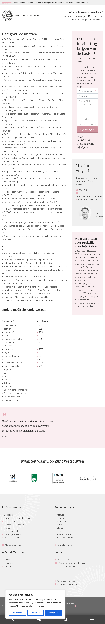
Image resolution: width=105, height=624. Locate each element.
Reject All (36, 613)
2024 (41, 328)
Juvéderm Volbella (65, 537)
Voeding (7, 379)
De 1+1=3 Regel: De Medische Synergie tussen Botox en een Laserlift (35, 154)
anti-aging (8, 349)
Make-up (8, 386)
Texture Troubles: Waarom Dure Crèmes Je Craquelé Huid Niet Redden (35, 266)
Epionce (60, 531)
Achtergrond (9, 383)
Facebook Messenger (76, 16)
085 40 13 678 (97, 16)
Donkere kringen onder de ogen (18, 518)
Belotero (60, 518)
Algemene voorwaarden (85, 606)
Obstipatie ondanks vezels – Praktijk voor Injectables (28, 293)
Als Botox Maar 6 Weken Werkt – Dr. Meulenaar (24, 276)
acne (6, 335)
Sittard (7, 559)
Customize (17, 613)
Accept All (53, 613)
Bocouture (61, 521)
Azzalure (60, 514)
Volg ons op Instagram (67, 584)
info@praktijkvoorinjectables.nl (89, 19)
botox (6, 359)
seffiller (7, 328)
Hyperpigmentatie (12, 534)
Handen (7, 527)
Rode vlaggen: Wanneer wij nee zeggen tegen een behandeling (31, 191)
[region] (35, 604)
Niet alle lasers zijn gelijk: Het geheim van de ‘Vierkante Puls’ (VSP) (33, 222)
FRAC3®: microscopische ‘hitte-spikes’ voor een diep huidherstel (33, 208)
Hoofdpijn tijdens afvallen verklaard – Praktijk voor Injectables (32, 286)
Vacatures (70, 603)
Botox (59, 524)
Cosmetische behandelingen (16, 389)
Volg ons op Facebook (67, 580)
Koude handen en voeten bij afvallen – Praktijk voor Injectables (32, 290)
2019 (41, 345)
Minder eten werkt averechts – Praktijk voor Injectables (28, 300)
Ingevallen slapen (11, 537)
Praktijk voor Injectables (15, 393)
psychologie (9, 332)
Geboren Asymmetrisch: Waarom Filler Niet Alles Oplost (29, 263)
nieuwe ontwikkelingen (14, 339)
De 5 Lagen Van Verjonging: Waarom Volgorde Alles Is (28, 259)
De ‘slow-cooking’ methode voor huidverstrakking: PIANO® (30, 202)
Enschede (8, 563)
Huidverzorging (11, 400)
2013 (41, 366)
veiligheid (8, 345)
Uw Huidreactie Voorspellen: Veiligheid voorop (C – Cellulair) (30, 198)
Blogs (78, 603)
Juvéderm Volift (64, 534)
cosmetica (9, 342)
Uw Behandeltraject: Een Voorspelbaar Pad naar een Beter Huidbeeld (35, 225)
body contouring (11, 355)
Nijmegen (8, 566)
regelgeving (9, 352)
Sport (6, 372)
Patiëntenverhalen (12, 396)
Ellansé (60, 527)
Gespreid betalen (67, 606)
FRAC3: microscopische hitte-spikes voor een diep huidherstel (32, 205)
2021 (41, 339)
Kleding (7, 376)
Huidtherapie (10, 325)
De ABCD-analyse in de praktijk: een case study (25, 195)
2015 (41, 359)
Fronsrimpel (9, 521)
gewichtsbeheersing (13, 362)
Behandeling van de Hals (15, 524)
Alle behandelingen (66, 545)
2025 (41, 325)
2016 (41, 355)
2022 (41, 335)
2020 (41, 342)
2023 (41, 332)
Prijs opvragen (87, 129)
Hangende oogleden (13, 531)
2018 (41, 349)
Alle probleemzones (13, 545)
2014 (41, 362)
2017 (41, 352)
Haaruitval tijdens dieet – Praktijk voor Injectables (26, 297)
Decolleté (8, 514)
